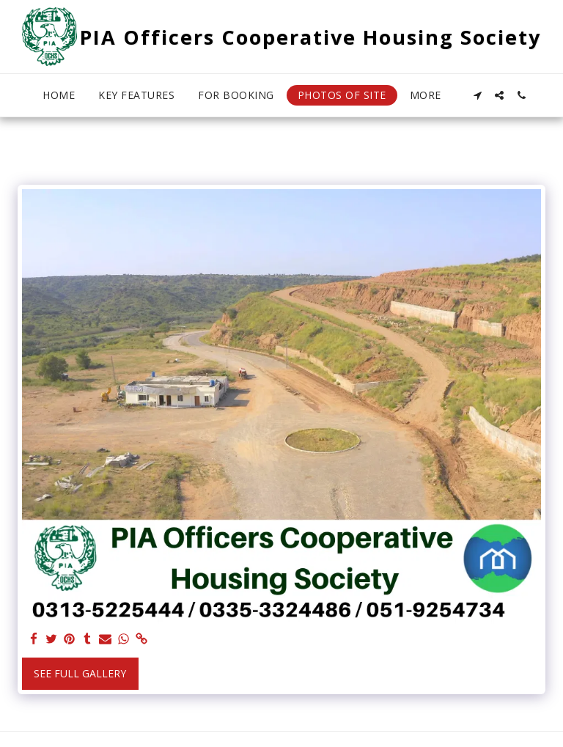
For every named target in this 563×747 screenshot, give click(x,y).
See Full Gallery (80, 673)
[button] (477, 95)
